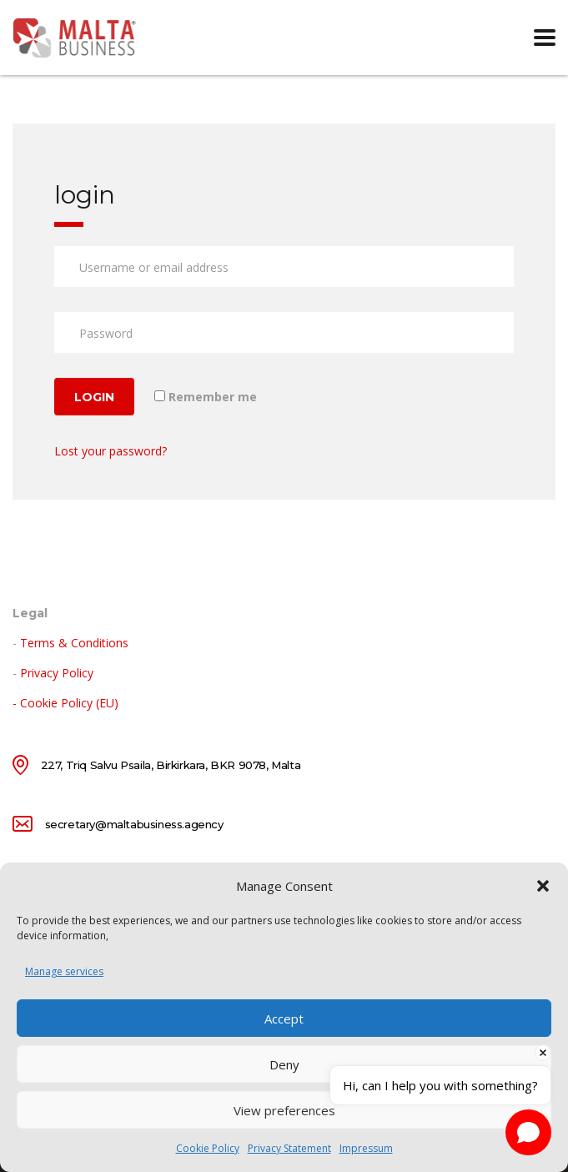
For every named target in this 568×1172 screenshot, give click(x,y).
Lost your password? (110, 451)
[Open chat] (528, 1132)
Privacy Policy (56, 673)
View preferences (284, 1110)
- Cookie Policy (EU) (65, 703)
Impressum (366, 1148)
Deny (284, 1064)
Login (94, 397)
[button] (543, 886)
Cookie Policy (207, 1148)
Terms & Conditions (74, 643)
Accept (284, 1018)
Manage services (64, 971)
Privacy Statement (289, 1148)
